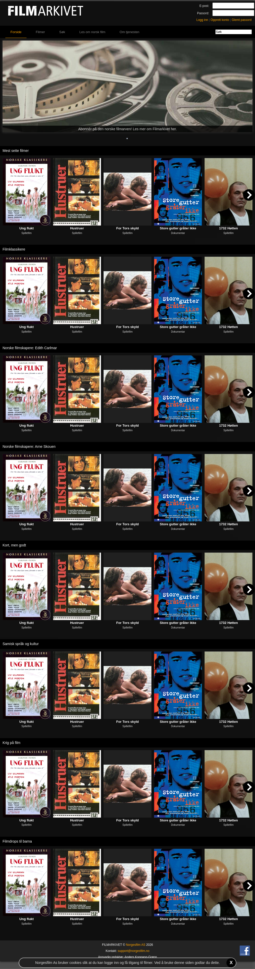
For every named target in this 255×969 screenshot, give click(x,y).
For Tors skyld (127, 228)
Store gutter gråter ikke (178, 228)
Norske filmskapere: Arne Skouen (29, 446)
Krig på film (11, 743)
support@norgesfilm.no (133, 951)
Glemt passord (241, 20)
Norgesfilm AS (135, 945)
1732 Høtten (228, 228)
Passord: (203, 13)
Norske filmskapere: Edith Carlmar (30, 348)
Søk (62, 32)
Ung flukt (26, 228)
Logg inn (202, 20)
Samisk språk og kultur (21, 644)
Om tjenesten (129, 32)
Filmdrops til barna (17, 841)
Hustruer (77, 228)
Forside (15, 32)
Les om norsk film (92, 32)
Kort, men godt (14, 545)
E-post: (204, 6)
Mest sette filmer (16, 151)
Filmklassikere (14, 249)
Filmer (40, 32)
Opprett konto (220, 20)
